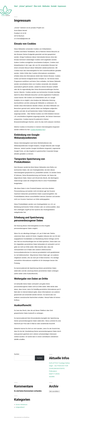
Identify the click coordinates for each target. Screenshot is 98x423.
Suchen (16, 354)
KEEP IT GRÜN (54, 374)
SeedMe (52, 376)
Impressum (62, 6)
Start (16, 6)
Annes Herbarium (21, 404)
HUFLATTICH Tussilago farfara (59, 363)
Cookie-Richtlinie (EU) (38, 129)
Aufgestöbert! (20, 407)
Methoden (46, 6)
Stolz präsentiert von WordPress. (22, 417)
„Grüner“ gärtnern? (26, 6)
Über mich (37, 6)
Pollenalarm (53, 371)
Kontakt (54, 6)
